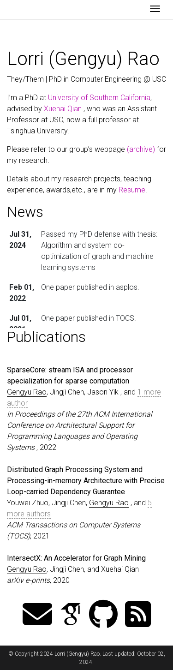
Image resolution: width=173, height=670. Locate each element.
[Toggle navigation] (155, 10)
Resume (132, 189)
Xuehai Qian (63, 108)
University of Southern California (99, 97)
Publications (46, 337)
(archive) (141, 149)
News (25, 212)
